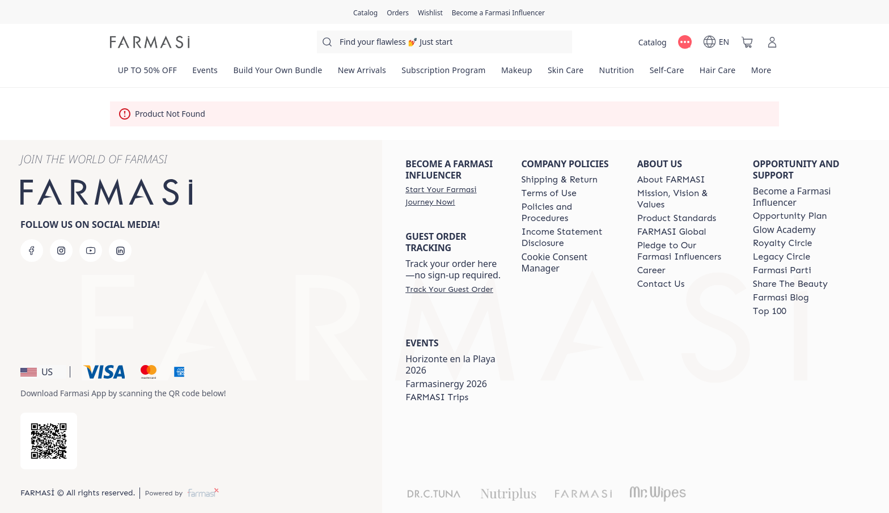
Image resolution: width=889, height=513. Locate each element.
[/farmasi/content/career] (651, 270)
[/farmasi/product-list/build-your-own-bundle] (278, 73)
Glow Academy (784, 229)
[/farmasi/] (149, 42)
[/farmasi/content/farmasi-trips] (436, 397)
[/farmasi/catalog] (365, 12)
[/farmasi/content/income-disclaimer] (568, 237)
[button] (43, 372)
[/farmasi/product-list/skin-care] (565, 73)
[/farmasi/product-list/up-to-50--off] (147, 73)
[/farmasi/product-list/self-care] (667, 73)
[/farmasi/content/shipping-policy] (559, 179)
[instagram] (61, 250)
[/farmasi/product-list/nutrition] (616, 73)
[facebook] (31, 250)
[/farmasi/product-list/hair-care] (717, 73)
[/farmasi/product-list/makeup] (516, 73)
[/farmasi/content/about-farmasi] (671, 179)
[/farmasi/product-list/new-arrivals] (362, 73)
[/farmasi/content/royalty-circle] (782, 243)
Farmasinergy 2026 (446, 383)
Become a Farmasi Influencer (792, 196)
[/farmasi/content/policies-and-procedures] (568, 212)
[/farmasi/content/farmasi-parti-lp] (782, 270)
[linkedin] (120, 250)
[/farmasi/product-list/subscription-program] (444, 73)
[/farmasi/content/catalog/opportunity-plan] (790, 216)
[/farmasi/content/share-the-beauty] (790, 284)
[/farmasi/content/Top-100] (769, 311)
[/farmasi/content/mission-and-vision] (685, 199)
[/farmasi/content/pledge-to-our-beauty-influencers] (685, 251)
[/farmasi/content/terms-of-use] (548, 193)
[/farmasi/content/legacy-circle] (781, 256)
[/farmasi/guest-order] (449, 289)
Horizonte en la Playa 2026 (450, 364)
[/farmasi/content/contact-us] (661, 284)
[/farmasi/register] (397, 12)
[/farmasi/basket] (747, 42)
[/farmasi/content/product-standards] (677, 218)
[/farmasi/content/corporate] (671, 232)
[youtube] (90, 250)
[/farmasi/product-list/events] (205, 73)
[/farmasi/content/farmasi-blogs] (781, 297)
